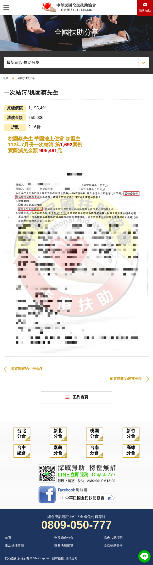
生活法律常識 (14, 545)
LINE (144, 556)
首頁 (5, 78)
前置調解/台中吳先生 (27, 369)
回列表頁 (80, 397)
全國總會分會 (63, 538)
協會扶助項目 (113, 538)
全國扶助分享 (113, 545)
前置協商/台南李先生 (126, 379)
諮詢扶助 (145, 10)
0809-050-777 (76, 524)
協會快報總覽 (63, 545)
